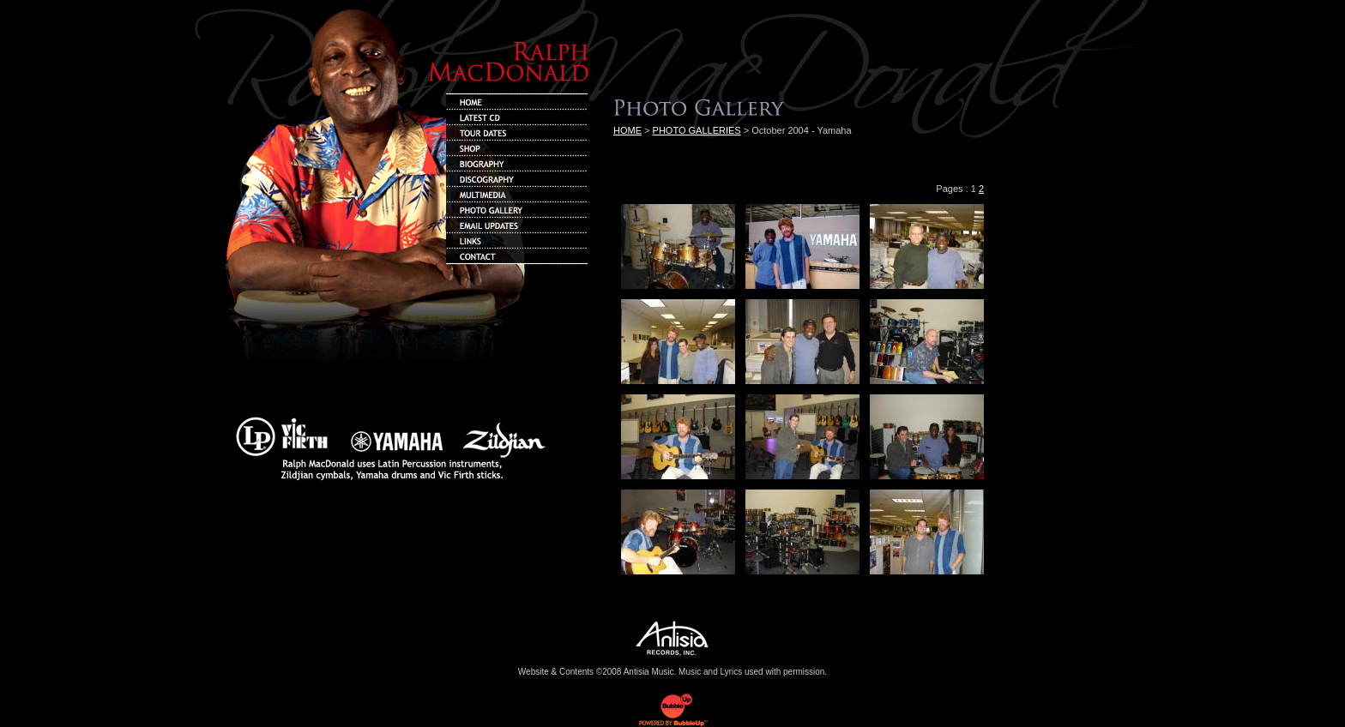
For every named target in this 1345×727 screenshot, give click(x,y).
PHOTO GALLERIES (697, 130)
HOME (627, 130)
